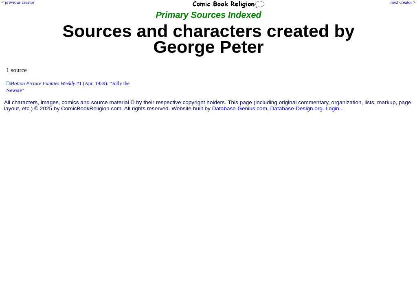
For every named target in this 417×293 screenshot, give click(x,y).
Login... (335, 108)
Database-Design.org (296, 108)
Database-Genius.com (239, 108)
